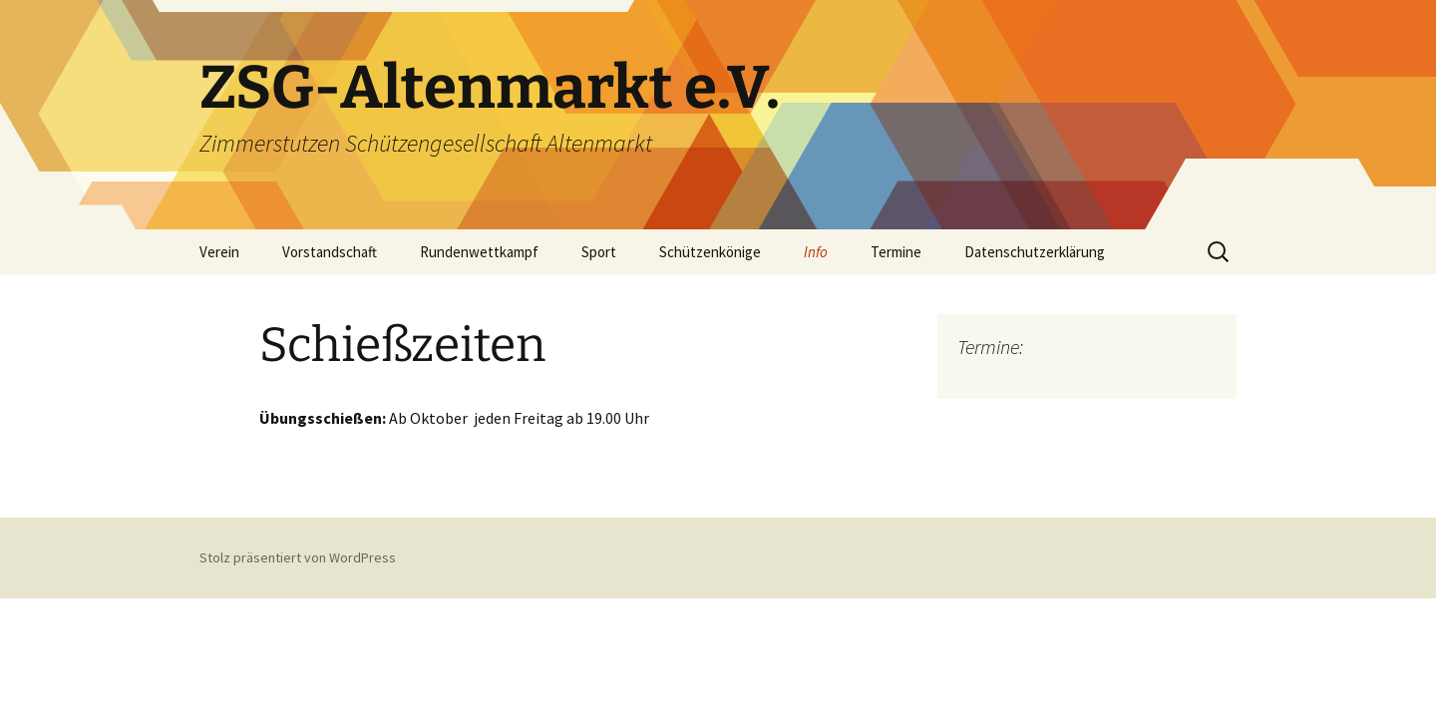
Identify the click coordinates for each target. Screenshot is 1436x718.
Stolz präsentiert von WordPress (297, 557)
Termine (896, 251)
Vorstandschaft (329, 251)
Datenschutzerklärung (1034, 251)
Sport (598, 251)
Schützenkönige (710, 251)
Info (816, 251)
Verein (219, 251)
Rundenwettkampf (479, 251)
